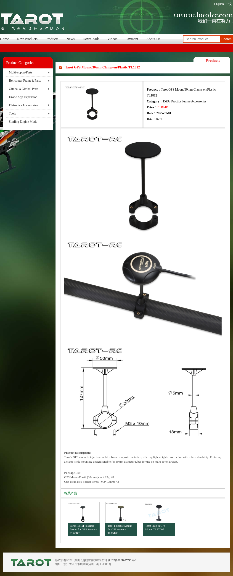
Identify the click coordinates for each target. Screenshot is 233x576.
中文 (229, 4)
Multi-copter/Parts (20, 72)
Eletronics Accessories (23, 105)
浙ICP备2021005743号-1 (122, 560)
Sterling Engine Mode (23, 121)
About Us (153, 39)
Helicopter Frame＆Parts (25, 80)
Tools (12, 113)
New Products (27, 39)
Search (226, 39)
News (70, 39)
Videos (112, 39)
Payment (131, 39)
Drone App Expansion (23, 97)
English (219, 4)
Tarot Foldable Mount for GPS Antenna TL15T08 (120, 529)
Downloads (91, 39)
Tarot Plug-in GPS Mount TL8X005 (155, 527)
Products (51, 39)
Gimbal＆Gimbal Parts (24, 89)
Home (4, 39)
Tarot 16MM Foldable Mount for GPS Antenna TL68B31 (83, 529)
